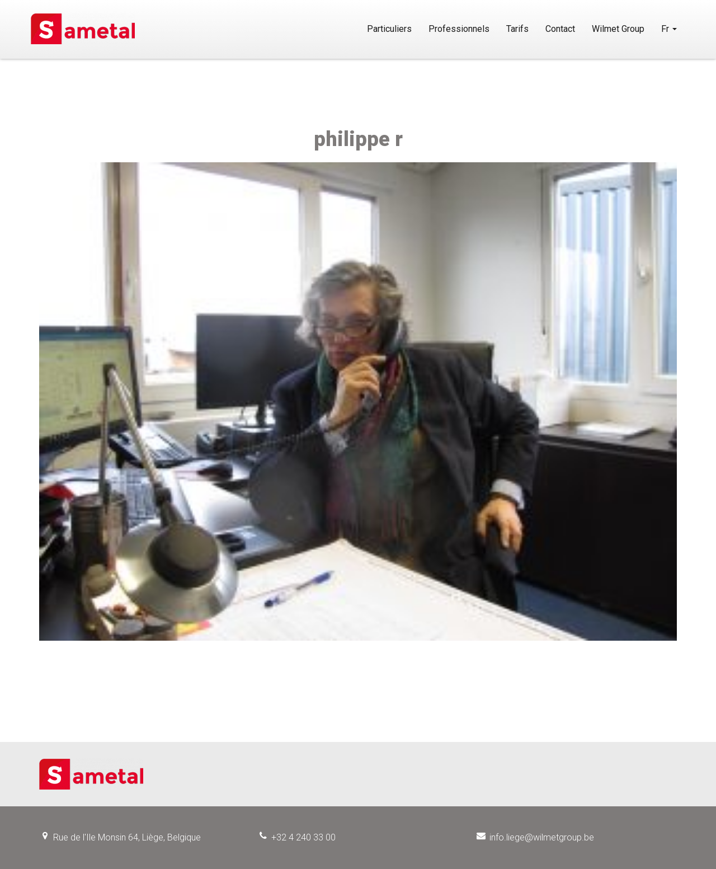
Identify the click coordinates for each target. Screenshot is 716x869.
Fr (669, 29)
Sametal (102, 29)
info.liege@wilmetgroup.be (541, 837)
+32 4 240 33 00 (303, 837)
